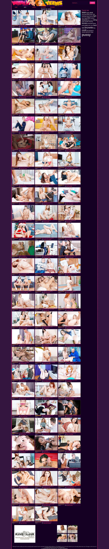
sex (67, 26)
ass (46, 186)
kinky (71, 26)
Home (16, 7)
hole (67, 168)
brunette (47, 26)
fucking (68, 44)
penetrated (73, 345)
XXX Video (52, 7)
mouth (73, 398)
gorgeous (70, 115)
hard (26, 26)
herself (49, 416)
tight (72, 44)
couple (47, 79)
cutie (26, 522)
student (72, 62)
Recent (34, 7)
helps (22, 62)
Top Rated (43, 7)
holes (25, 44)
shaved (22, 115)
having (26, 150)
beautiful (49, 79)
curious (26, 292)
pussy (50, 26)
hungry (26, 168)
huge (44, 44)
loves (47, 62)
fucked (23, 434)
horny (71, 44)
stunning (22, 26)
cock (71, 239)
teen (44, 469)
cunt (44, 115)
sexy (25, 239)
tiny (48, 221)
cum (70, 310)
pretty (47, 203)
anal (23, 345)
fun (47, 168)
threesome (73, 150)
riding (49, 505)
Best (25, 7)
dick (24, 26)
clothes (26, 62)
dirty (21, 79)
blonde (48, 44)
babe (44, 26)
